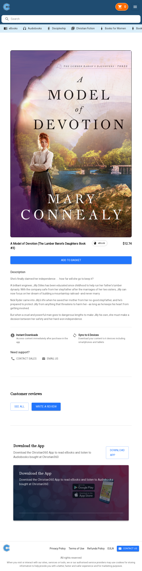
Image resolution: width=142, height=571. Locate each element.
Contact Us (128, 548)
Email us (50, 358)
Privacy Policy (58, 548)
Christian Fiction (83, 28)
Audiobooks (32, 28)
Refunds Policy (96, 548)
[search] (75, 19)
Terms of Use (76, 548)
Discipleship (56, 28)
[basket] (121, 7)
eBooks (11, 28)
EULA (111, 548)
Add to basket (71, 260)
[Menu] (135, 7)
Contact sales (24, 358)
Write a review (46, 406)
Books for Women (113, 28)
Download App (117, 453)
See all (19, 406)
